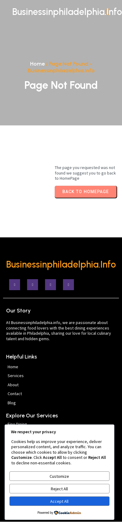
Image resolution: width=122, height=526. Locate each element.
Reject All (59, 489)
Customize (59, 476)
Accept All (59, 501)
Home (37, 63)
